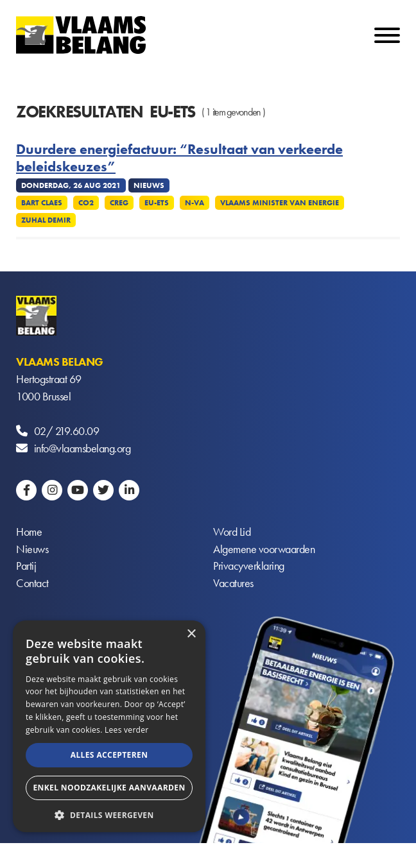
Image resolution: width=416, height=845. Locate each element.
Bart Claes (41, 203)
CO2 (86, 203)
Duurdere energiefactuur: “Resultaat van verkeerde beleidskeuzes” (179, 158)
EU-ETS (156, 203)
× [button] (191, 634)
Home (29, 532)
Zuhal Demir (46, 220)
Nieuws (32, 550)
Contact (32, 584)
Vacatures (233, 584)
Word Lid (231, 532)
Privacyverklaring (248, 567)
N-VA (194, 203)
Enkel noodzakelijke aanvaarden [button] (109, 787)
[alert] (109, 726)
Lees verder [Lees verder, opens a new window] (127, 729)
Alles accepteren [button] (109, 754)
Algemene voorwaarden (264, 550)
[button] (109, 813)
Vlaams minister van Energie (279, 203)
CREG (119, 203)
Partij (26, 567)
